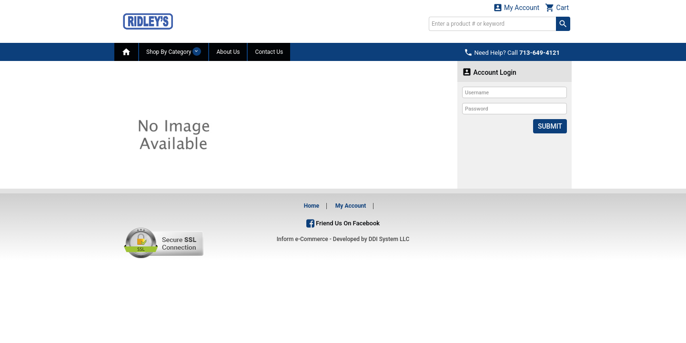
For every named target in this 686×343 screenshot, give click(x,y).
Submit (550, 126)
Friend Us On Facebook (343, 223)
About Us (228, 52)
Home (311, 205)
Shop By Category (173, 51)
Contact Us (269, 52)
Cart (557, 7)
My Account (516, 7)
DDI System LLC (389, 239)
